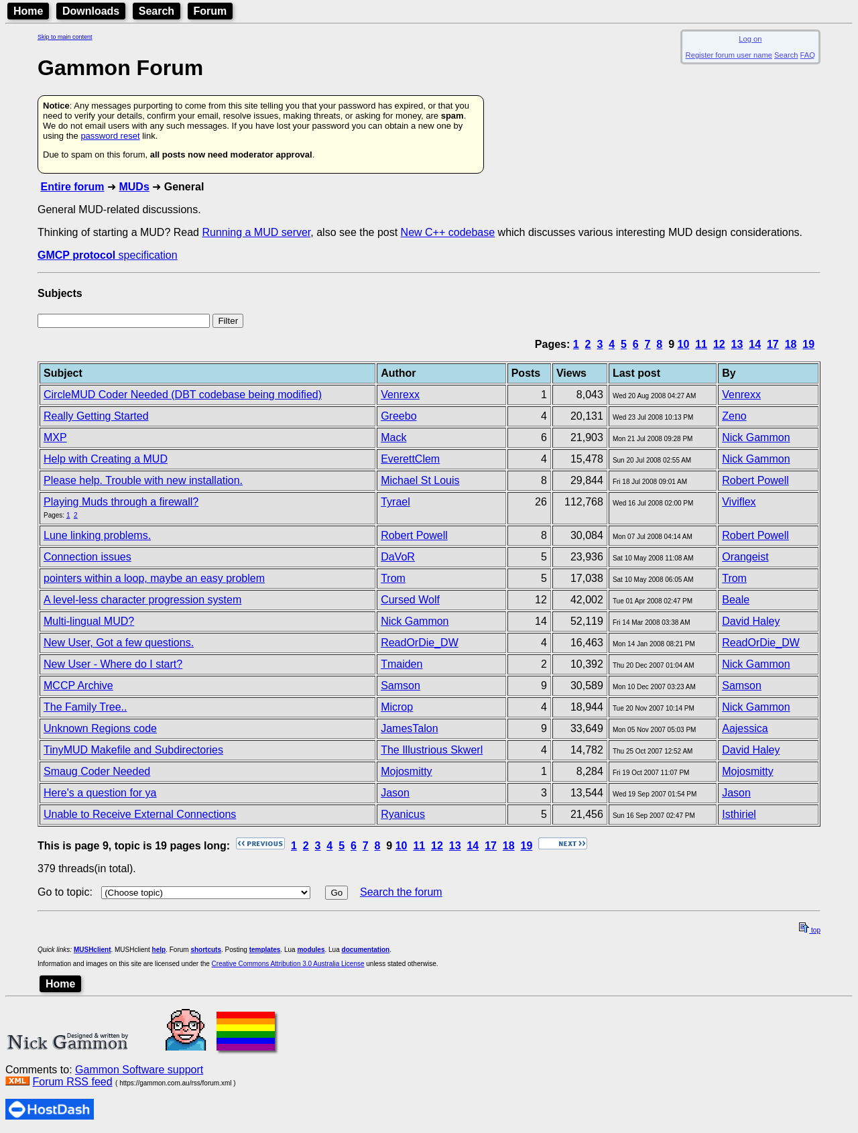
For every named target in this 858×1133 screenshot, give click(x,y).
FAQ (807, 55)
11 (701, 344)
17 (773, 344)
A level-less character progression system (142, 599)
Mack (393, 437)
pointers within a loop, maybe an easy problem (154, 578)
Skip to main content (65, 37)
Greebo (398, 416)
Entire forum (72, 186)
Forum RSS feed (72, 1081)
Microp (397, 707)
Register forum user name (729, 55)
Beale (735, 599)
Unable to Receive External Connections (140, 814)
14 (755, 344)
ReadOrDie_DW (419, 642)
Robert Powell (755, 480)
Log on (750, 39)
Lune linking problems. (97, 535)
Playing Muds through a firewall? (121, 502)
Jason (395, 792)
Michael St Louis (420, 480)
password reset (109, 136)
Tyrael (395, 502)
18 (791, 344)
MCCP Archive (78, 685)
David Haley (751, 621)
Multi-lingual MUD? (89, 621)
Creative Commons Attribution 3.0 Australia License (288, 963)
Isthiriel (739, 814)
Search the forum (401, 892)
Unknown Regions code (100, 728)
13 (737, 344)
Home (28, 11)
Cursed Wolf (410, 599)
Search (156, 11)
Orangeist (745, 556)
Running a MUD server (256, 232)
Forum (210, 11)
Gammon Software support (139, 1069)
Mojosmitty (406, 771)
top (809, 930)
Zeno (734, 416)
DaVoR (398, 556)
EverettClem (410, 459)
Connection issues (87, 556)
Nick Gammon (756, 437)
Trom (393, 578)
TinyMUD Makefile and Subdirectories (133, 750)
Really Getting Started (96, 416)
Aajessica (745, 728)
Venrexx (400, 394)
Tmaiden (401, 664)
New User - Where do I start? (113, 664)
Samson (400, 685)
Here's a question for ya (100, 792)
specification (108, 255)
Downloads (90, 11)
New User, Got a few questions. (119, 642)
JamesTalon (409, 728)
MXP (55, 437)
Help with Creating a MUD (106, 459)
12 (719, 344)
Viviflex (738, 502)
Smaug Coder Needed (97, 771)
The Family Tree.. (85, 707)
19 (808, 344)
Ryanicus (403, 814)
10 (684, 344)
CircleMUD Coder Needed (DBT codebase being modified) (183, 394)
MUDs (134, 186)
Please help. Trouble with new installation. (143, 480)
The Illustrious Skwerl (432, 750)
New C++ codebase (448, 232)
